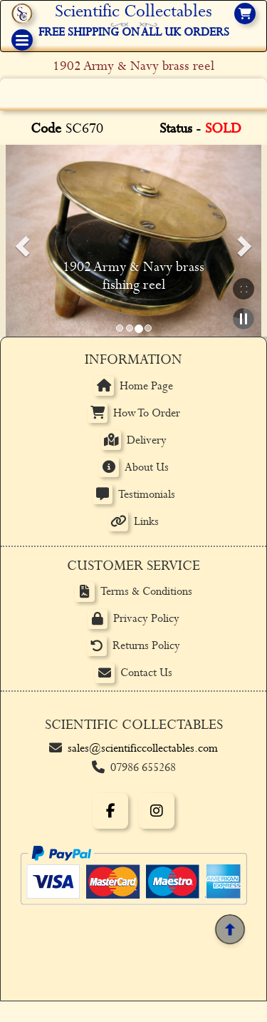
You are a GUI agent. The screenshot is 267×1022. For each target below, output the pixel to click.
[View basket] (245, 13)
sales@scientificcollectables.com (143, 748)
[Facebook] (110, 811)
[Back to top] (229, 929)
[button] (20, 241)
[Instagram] (156, 811)
